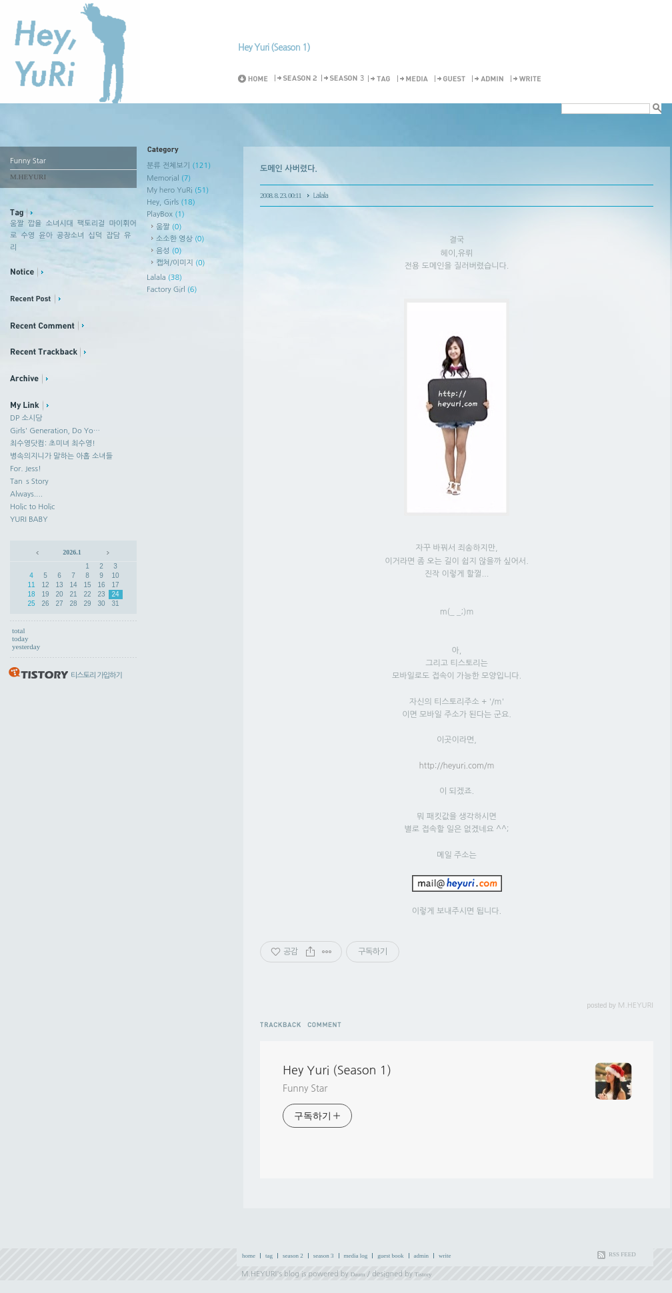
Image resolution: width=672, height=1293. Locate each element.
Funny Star (305, 1088)
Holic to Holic (32, 507)
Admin (490, 79)
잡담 (113, 235)
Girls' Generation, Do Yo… (55, 431)
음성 (168, 251)
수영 (28, 235)
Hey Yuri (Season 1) (274, 47)
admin (421, 1255)
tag (269, 1255)
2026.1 (72, 552)
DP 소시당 (26, 418)
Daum (358, 1274)
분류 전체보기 (179, 165)
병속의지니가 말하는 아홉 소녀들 (61, 456)
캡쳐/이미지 (180, 263)
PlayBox (166, 214)
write (445, 1255)
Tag (381, 79)
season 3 (323, 1255)
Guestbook (452, 79)
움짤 (17, 223)
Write (528, 79)
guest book (390, 1255)
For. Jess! (25, 469)
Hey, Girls (171, 202)
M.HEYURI (259, 1274)
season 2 (293, 1255)
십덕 (95, 235)
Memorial (169, 178)
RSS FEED (622, 1254)
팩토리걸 (91, 223)
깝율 (35, 223)
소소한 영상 (180, 239)
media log (356, 1255)
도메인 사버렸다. (288, 169)
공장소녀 (70, 235)
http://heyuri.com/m (457, 766)
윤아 (46, 235)
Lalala (164, 277)
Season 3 (343, 79)
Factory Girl (172, 289)
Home (255, 79)
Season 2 (296, 79)
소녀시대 (59, 223)
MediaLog (414, 79)
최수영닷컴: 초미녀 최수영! (52, 443)
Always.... (26, 494)
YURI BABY (29, 519)
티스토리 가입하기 (96, 675)
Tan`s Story (29, 481)
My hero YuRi (178, 190)
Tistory (423, 1274)
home (248, 1255)
